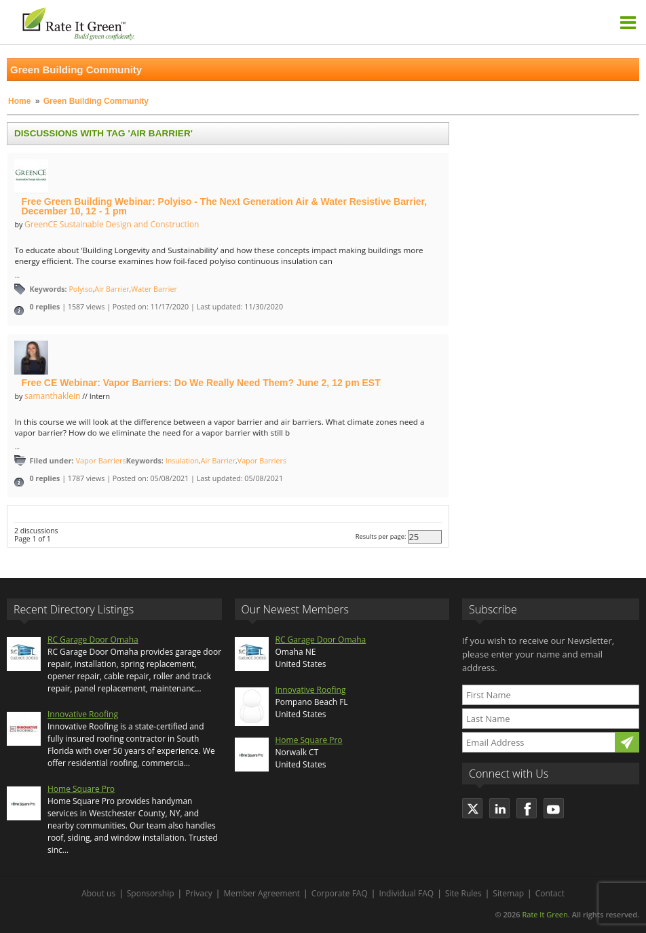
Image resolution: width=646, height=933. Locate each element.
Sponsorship (150, 893)
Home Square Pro (81, 789)
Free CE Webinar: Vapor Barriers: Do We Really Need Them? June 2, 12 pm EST (200, 382)
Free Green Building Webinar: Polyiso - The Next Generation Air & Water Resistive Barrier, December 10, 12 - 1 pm (224, 206)
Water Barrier (153, 289)
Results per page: (381, 536)
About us (98, 893)
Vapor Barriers (100, 460)
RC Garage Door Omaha (93, 639)
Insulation (182, 460)
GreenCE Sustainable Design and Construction (111, 224)
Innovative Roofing (83, 714)
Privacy (198, 893)
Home (19, 101)
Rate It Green (544, 914)
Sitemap (508, 893)
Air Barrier (111, 289)
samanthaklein (52, 396)
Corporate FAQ (339, 893)
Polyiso (80, 289)
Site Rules (463, 893)
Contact (550, 893)
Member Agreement (261, 893)
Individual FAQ (406, 893)
